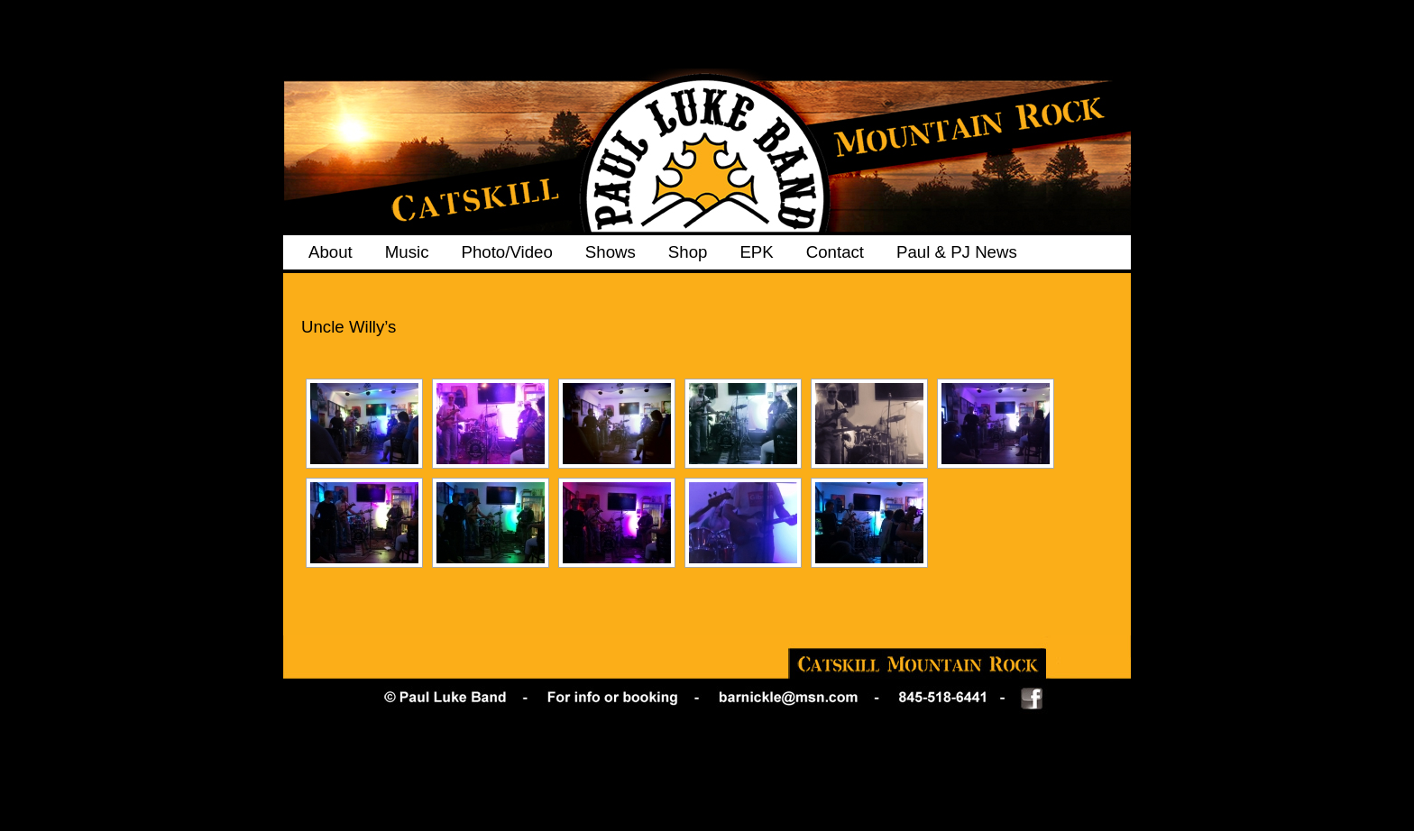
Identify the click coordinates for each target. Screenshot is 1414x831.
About (330, 251)
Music (407, 251)
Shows (610, 251)
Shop (688, 251)
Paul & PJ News (956, 251)
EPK (756, 251)
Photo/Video (506, 251)
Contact (835, 251)
